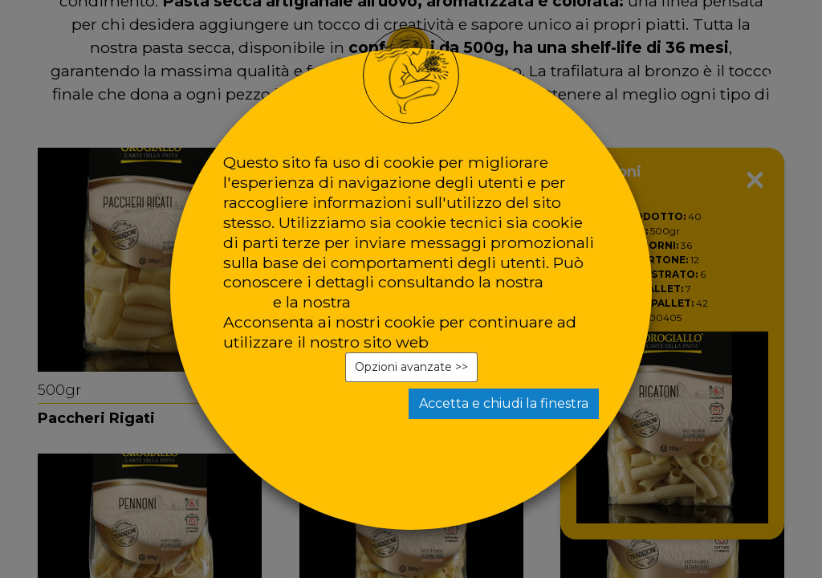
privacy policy (407, 301)
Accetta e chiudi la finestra (503, 403)
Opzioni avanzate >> (411, 367)
